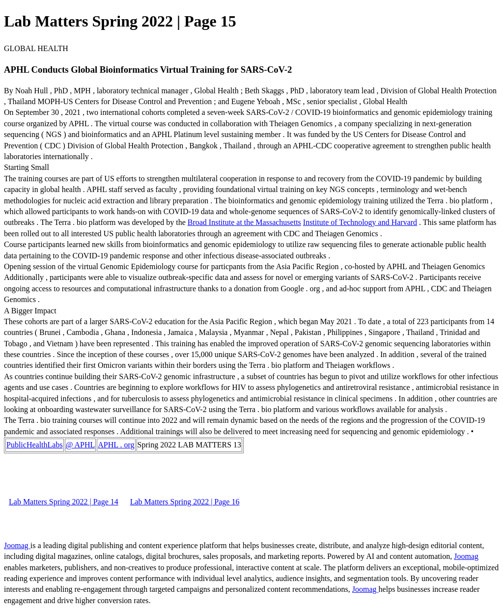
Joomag (17, 545)
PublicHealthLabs (34, 445)
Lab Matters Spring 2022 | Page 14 (63, 502)
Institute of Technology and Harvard (360, 222)
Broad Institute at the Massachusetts (244, 222)
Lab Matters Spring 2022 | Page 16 (185, 502)
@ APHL (80, 445)
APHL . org (116, 445)
